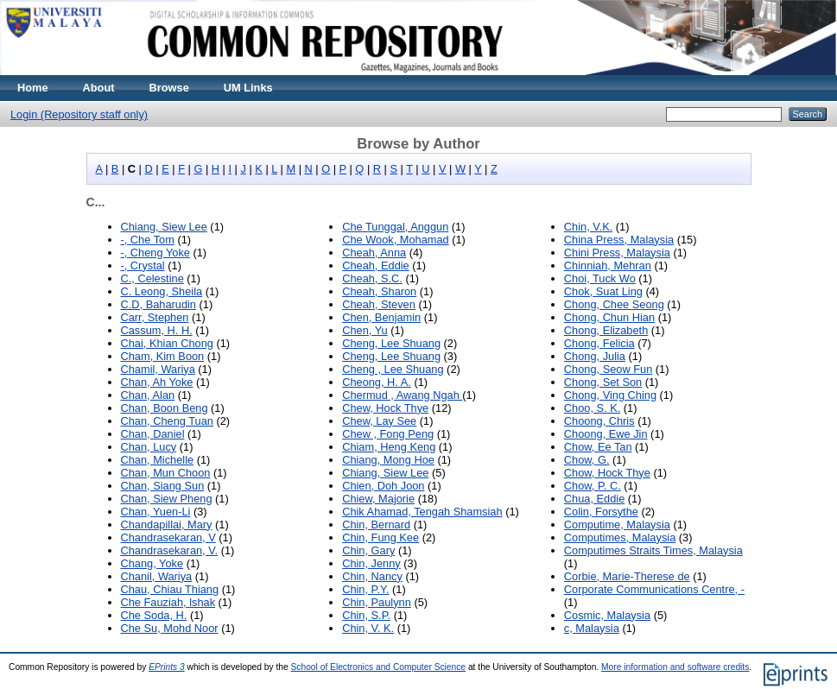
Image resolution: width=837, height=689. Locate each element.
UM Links (248, 87)
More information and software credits (675, 667)
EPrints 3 (167, 667)
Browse (169, 87)
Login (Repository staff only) (79, 114)
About (99, 87)
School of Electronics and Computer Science (378, 667)
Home (32, 87)
